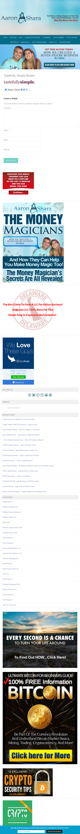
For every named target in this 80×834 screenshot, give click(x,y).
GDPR (17, 821)
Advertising (6, 486)
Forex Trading (7, 527)
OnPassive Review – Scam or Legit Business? (18, 445)
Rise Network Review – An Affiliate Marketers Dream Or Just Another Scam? (28, 450)
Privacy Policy (26, 821)
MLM (4, 558)
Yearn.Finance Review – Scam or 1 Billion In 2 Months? (21, 414)
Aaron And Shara (40, 7)
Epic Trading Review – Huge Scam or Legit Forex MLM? (21, 419)
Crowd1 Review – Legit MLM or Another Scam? (19, 471)
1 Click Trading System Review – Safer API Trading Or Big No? (23, 424)
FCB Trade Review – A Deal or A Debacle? (17, 460)
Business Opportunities (10, 512)
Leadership (6, 548)
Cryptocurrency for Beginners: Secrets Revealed (19, 404)
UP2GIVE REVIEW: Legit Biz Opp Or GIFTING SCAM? (21, 466)
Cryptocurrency (8, 517)
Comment (7, 92)
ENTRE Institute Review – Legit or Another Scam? (19, 429)
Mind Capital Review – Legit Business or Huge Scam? (20, 455)
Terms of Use (37, 821)
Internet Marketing (9, 543)
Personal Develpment (10, 569)
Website (7, 134)
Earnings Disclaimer (50, 821)
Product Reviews (8, 574)
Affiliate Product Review (11, 496)
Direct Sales (7, 522)
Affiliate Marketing (9, 491)
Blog (4, 507)
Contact (63, 821)
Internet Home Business (11, 538)
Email (6, 124)
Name (6, 115)
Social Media (7, 579)
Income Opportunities (10, 532)
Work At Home (8, 589)
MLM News (7, 563)
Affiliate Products (8, 502)
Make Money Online (9, 553)
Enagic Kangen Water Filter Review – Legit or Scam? (20, 409)
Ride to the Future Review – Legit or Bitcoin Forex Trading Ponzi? (24, 476)
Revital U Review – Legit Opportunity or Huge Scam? (20, 435)
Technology (6, 584)
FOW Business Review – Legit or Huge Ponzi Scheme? (21, 440)
